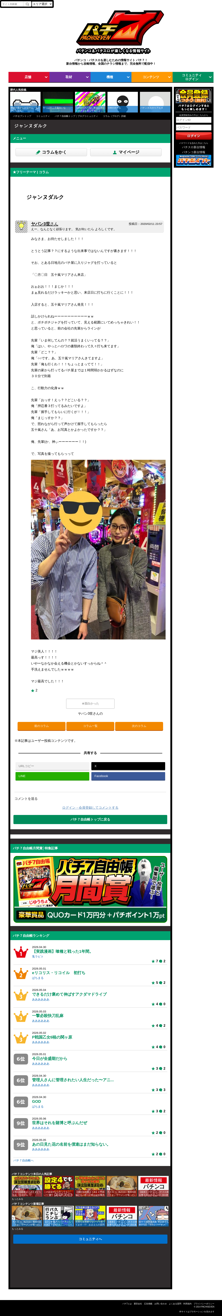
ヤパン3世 (44, 224)
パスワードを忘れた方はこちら (193, 143)
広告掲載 (148, 1304)
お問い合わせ (160, 1304)
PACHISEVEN (207, 1307)
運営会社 (138, 1304)
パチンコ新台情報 (193, 152)
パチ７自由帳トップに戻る (90, 819)
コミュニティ (43, 116)
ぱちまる (38, 977)
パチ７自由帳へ (23, 1160)
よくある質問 (175, 1304)
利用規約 (187, 1304)
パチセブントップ (22, 116)
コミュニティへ (90, 1239)
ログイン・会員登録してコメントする (90, 807)
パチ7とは (127, 1304)
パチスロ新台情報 (193, 147)
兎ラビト (38, 956)
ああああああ (40, 999)
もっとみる (17, 1199)
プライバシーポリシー (204, 1304)
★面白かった (90, 703)
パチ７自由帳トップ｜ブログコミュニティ (76, 116)
